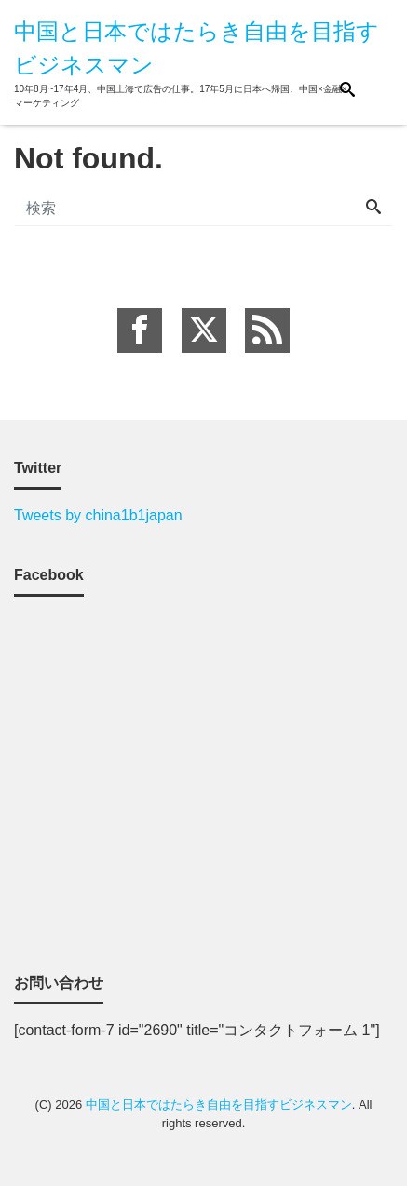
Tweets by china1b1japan (98, 515)
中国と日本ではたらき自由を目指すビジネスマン (219, 1105)
